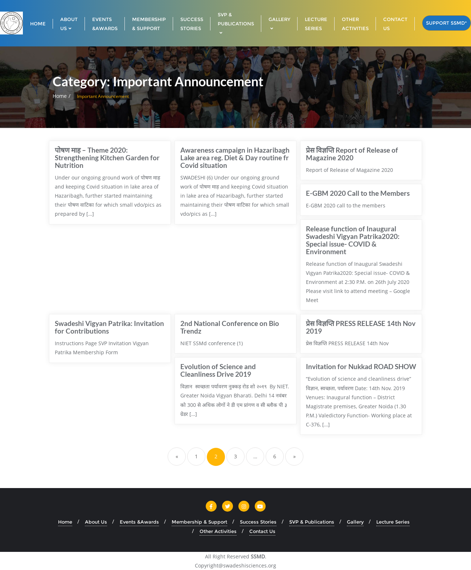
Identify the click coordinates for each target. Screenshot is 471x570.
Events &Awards (139, 522)
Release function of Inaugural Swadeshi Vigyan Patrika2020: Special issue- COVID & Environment (353, 240)
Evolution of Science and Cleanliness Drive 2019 (218, 370)
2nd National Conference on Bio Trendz (229, 327)
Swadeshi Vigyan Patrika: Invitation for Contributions (109, 327)
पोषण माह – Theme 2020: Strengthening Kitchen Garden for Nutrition (107, 157)
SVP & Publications (311, 522)
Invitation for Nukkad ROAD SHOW (361, 366)
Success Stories (258, 522)
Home (60, 95)
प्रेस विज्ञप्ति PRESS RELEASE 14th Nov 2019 (360, 327)
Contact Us (262, 531)
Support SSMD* (446, 23)
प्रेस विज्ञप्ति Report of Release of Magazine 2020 (352, 154)
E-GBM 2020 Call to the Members (358, 193)
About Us (96, 522)
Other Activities (218, 531)
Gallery (355, 522)
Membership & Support (199, 522)
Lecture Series (393, 522)
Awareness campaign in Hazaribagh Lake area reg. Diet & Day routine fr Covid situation (235, 157)
